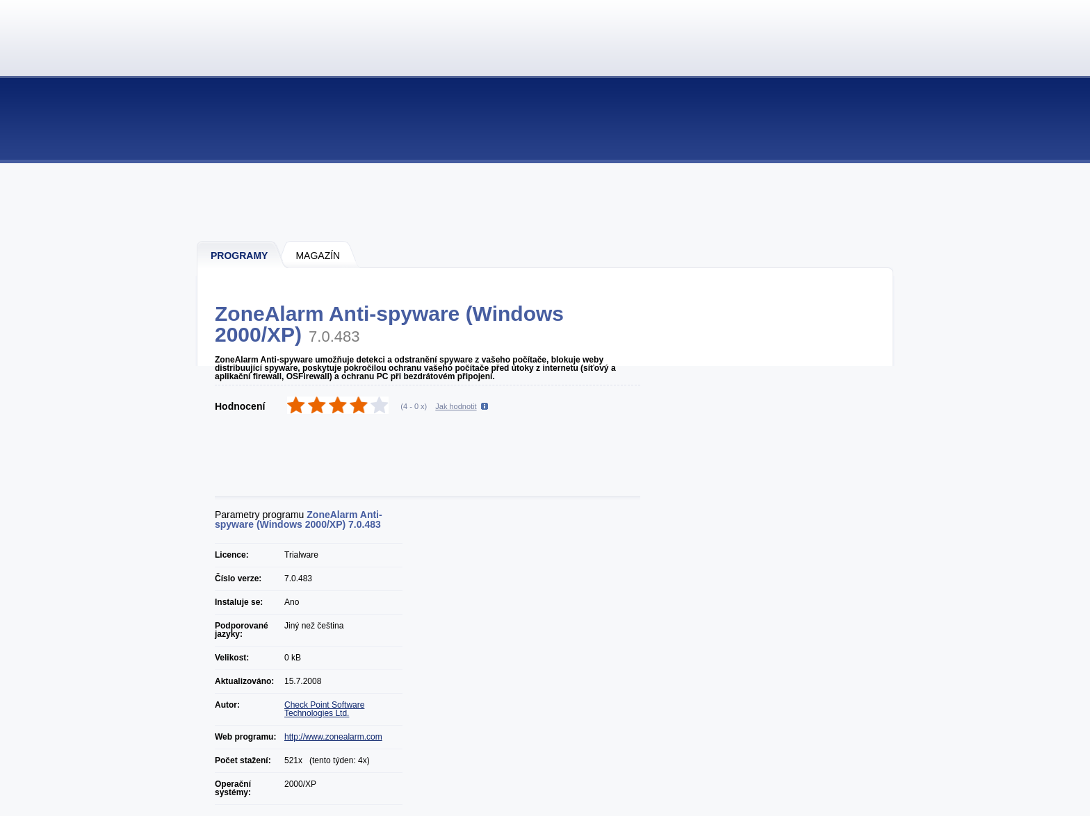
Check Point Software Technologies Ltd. (324, 709)
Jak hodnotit (455, 406)
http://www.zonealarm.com (333, 737)
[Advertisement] (546, 201)
